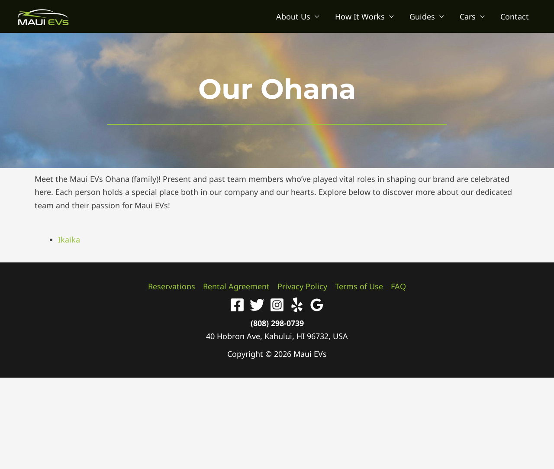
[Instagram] (277, 305)
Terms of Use (359, 286)
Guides (422, 16)
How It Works (360, 16)
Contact (514, 16)
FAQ (398, 286)
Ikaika (69, 239)
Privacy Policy (302, 286)
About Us (293, 16)
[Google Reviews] (316, 305)
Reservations (171, 286)
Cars (468, 16)
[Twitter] (257, 305)
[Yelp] (297, 305)
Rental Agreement (236, 286)
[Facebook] (237, 305)
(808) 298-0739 (277, 323)
